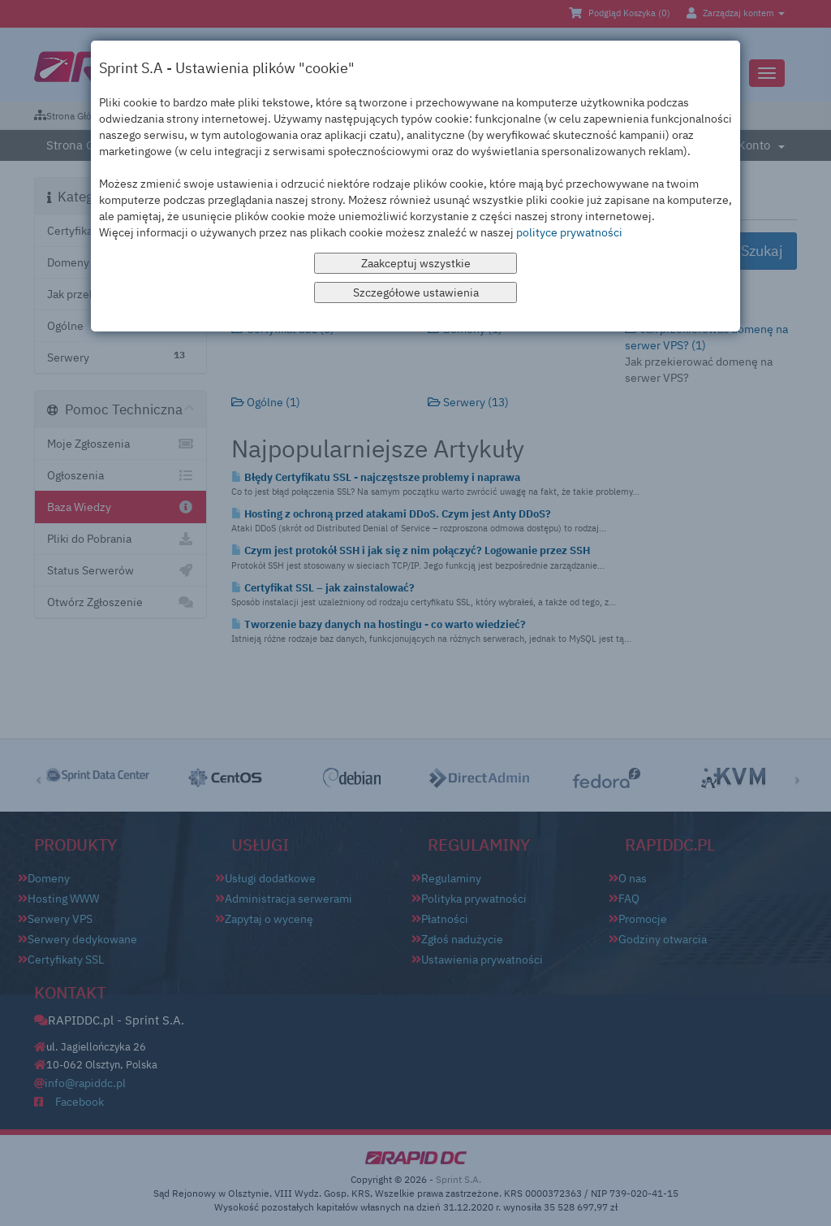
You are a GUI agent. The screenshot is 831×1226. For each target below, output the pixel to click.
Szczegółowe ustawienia (416, 292)
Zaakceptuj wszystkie (416, 263)
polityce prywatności (569, 232)
